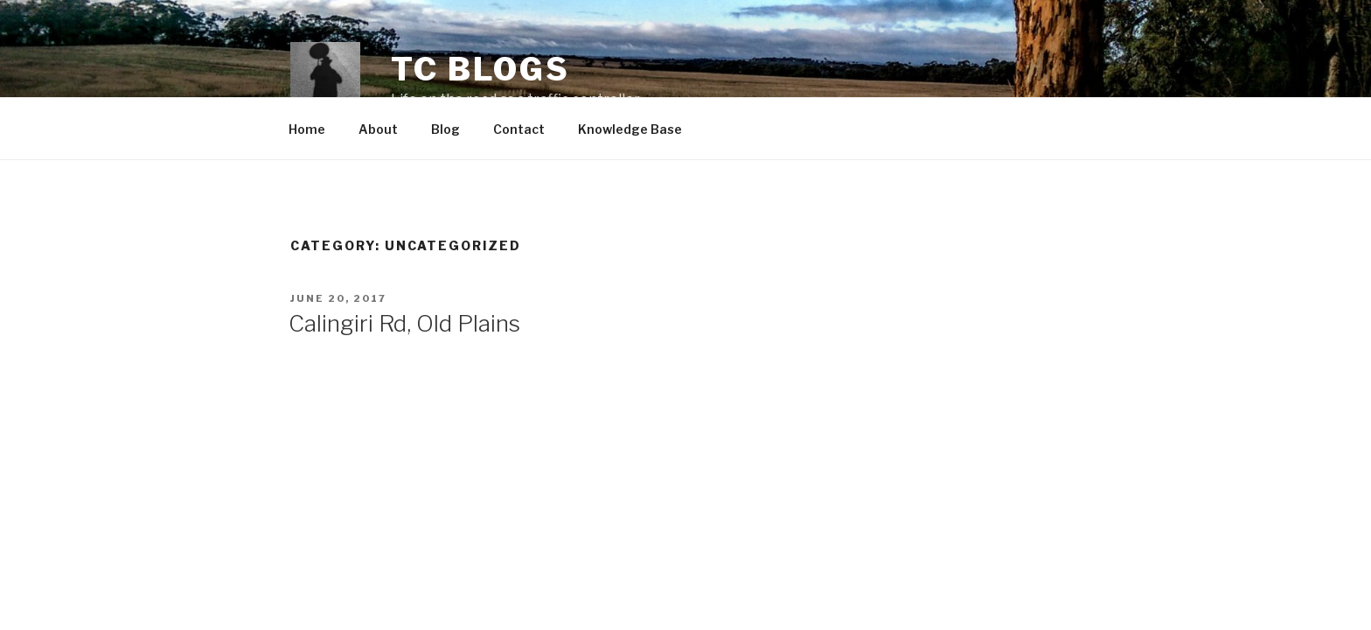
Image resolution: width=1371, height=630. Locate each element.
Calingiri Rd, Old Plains (404, 323)
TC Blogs (480, 69)
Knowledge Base (630, 129)
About (378, 129)
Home (307, 129)
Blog (445, 129)
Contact (519, 129)
